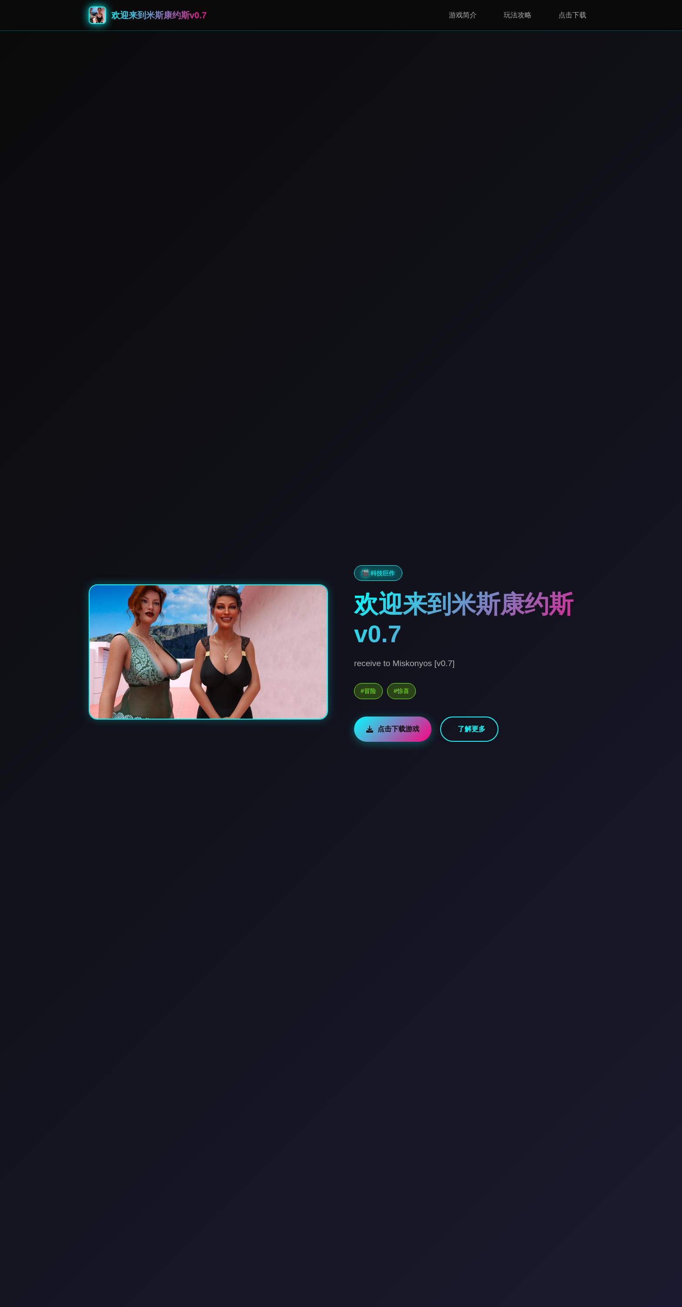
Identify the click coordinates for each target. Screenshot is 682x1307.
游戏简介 (463, 15)
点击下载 (572, 15)
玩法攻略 (518, 15)
